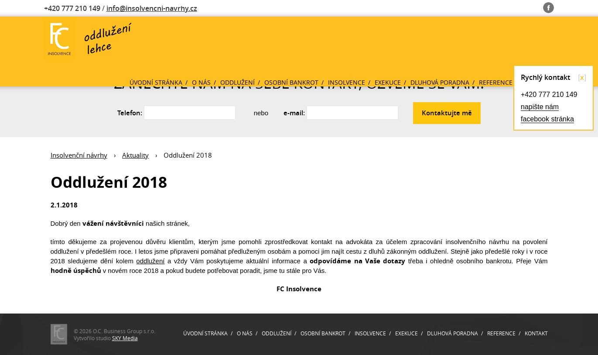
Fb (548, 6)
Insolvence (346, 82)
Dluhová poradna (439, 82)
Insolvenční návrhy (79, 155)
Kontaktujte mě (447, 112)
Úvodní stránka (156, 82)
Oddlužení (237, 82)
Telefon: (129, 112)
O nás (201, 82)
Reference (496, 82)
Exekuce (388, 82)
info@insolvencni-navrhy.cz (151, 8)
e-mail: (294, 112)
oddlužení (150, 261)
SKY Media (125, 337)
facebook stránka (547, 119)
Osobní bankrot (291, 82)
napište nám (540, 106)
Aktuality (135, 155)
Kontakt (536, 333)
